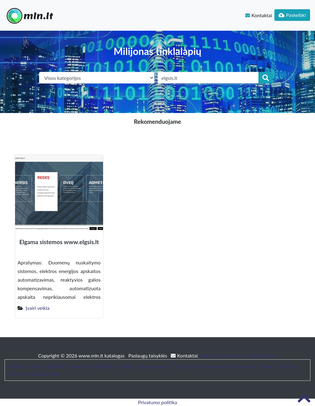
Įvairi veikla (38, 308)
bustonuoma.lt (153, 366)
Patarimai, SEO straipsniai (35, 366)
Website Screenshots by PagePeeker (238, 355)
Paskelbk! (292, 15)
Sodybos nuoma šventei (33, 374)
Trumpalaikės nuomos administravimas (214, 366)
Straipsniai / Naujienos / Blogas (100, 366)
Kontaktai (258, 15)
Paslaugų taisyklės (148, 355)
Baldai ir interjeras (278, 366)
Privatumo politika (157, 402)
